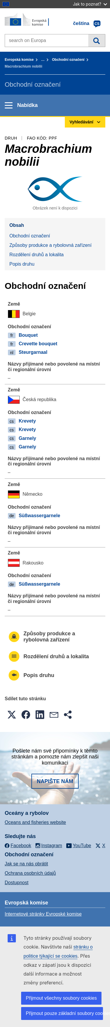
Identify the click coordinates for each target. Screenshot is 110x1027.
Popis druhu (21, 264)
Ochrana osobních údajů (30, 873)
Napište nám (55, 781)
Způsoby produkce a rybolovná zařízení (50, 245)
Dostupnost (16, 882)
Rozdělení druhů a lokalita (36, 254)
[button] (12, 715)
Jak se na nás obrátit (26, 863)
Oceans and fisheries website (35, 822)
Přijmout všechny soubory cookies (61, 998)
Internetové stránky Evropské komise (43, 914)
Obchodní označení (68, 60)
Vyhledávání (96, 40)
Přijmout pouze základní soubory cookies (64, 1013)
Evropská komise (19, 60)
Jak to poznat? (90, 3)
